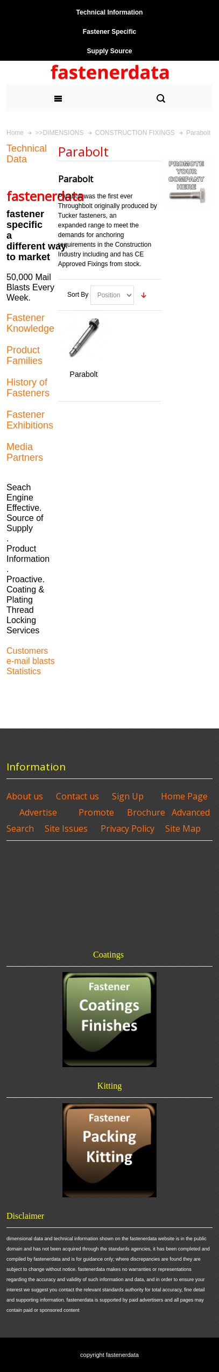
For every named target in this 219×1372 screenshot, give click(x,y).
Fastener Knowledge (30, 323)
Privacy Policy (127, 828)
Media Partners (24, 452)
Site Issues (66, 828)
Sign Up (128, 796)
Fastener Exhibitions (29, 420)
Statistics (23, 671)
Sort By (77, 294)
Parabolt (84, 374)
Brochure (146, 812)
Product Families (24, 355)
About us (24, 796)
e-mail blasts (30, 661)
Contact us (77, 796)
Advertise (38, 812)
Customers (27, 650)
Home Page (184, 796)
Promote (96, 812)
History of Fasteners (28, 387)
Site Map (183, 828)
